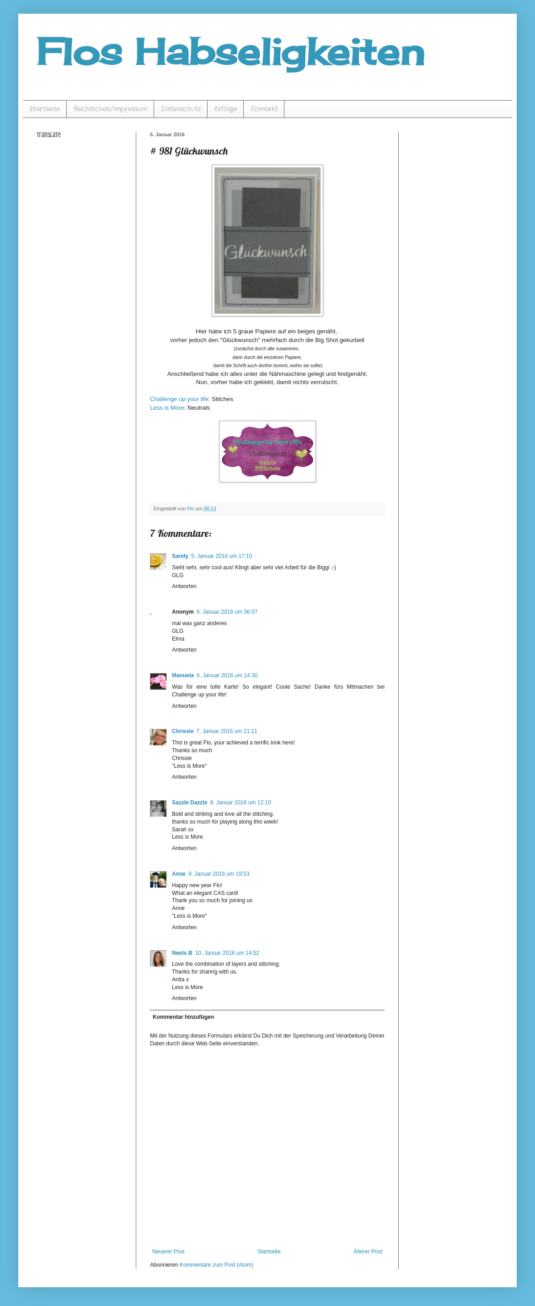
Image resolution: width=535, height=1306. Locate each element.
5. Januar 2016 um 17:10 (221, 556)
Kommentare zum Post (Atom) (216, 1265)
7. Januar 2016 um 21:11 (226, 731)
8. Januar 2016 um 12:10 (240, 802)
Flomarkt (264, 108)
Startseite (44, 108)
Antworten (184, 586)
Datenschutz (181, 108)
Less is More (167, 407)
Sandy (180, 556)
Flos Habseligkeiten (230, 51)
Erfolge (225, 108)
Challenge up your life (179, 399)
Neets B (182, 953)
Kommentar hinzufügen (183, 1017)
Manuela (183, 675)
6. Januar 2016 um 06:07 (227, 612)
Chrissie (182, 731)
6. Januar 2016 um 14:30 (227, 675)
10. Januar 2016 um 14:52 (227, 953)
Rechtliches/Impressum (110, 108)
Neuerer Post (168, 1251)
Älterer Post (367, 1251)
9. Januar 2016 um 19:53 (218, 874)
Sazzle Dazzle (189, 802)
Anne (179, 874)
